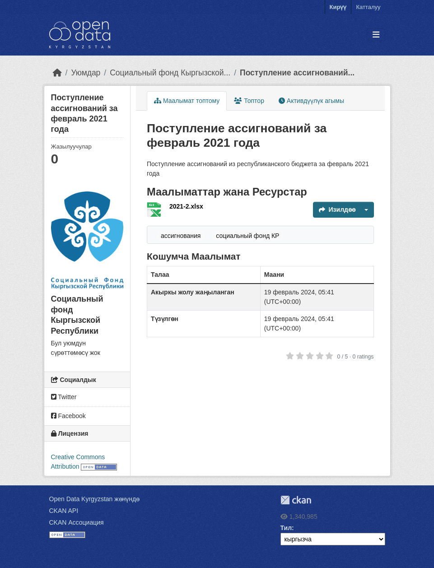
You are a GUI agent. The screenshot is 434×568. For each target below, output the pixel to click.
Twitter (64, 396)
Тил (286, 527)
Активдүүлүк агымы (311, 100)
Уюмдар (85, 72)
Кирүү (338, 7)
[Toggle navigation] (376, 35)
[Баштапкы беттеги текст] (57, 72)
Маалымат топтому (186, 100)
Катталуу (368, 7)
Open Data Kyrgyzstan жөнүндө (94, 499)
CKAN (295, 500)
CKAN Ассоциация (76, 522)
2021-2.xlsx (186, 206)
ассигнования (181, 235)
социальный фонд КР (247, 235)
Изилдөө (337, 209)
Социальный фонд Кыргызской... (170, 72)
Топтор (249, 100)
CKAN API (64, 510)
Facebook (68, 415)
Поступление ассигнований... (297, 72)
